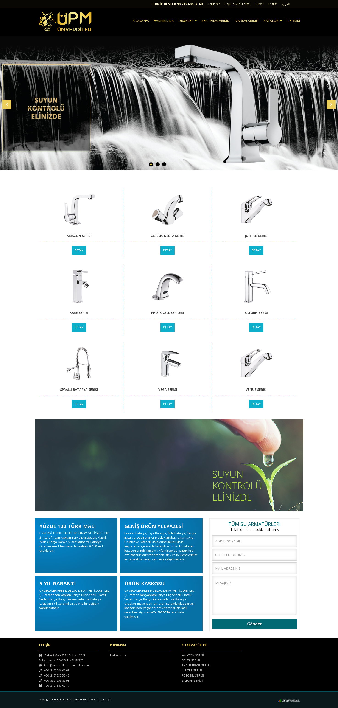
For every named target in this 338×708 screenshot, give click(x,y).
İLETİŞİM (293, 20)
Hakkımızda (118, 655)
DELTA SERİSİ (191, 660)
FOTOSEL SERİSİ (193, 675)
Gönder (254, 624)
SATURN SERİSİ (192, 680)
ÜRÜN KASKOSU (144, 583)
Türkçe (259, 4)
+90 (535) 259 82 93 (54, 680)
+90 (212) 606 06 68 (54, 670)
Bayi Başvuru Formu (238, 4)
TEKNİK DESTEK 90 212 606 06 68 (177, 4)
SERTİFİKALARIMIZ (215, 20)
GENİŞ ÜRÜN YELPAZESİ (153, 526)
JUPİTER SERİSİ (192, 670)
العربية (286, 4)
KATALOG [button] (273, 20)
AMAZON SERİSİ (193, 655)
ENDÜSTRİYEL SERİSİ (196, 665)
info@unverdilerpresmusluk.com (64, 665)
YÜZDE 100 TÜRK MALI (67, 526)
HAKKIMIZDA (164, 20)
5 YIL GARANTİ (57, 583)
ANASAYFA (141, 20)
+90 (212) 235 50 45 (54, 675)
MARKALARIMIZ (247, 20)
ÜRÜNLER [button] (188, 20)
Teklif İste (214, 4)
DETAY (79, 250)
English (272, 4)
